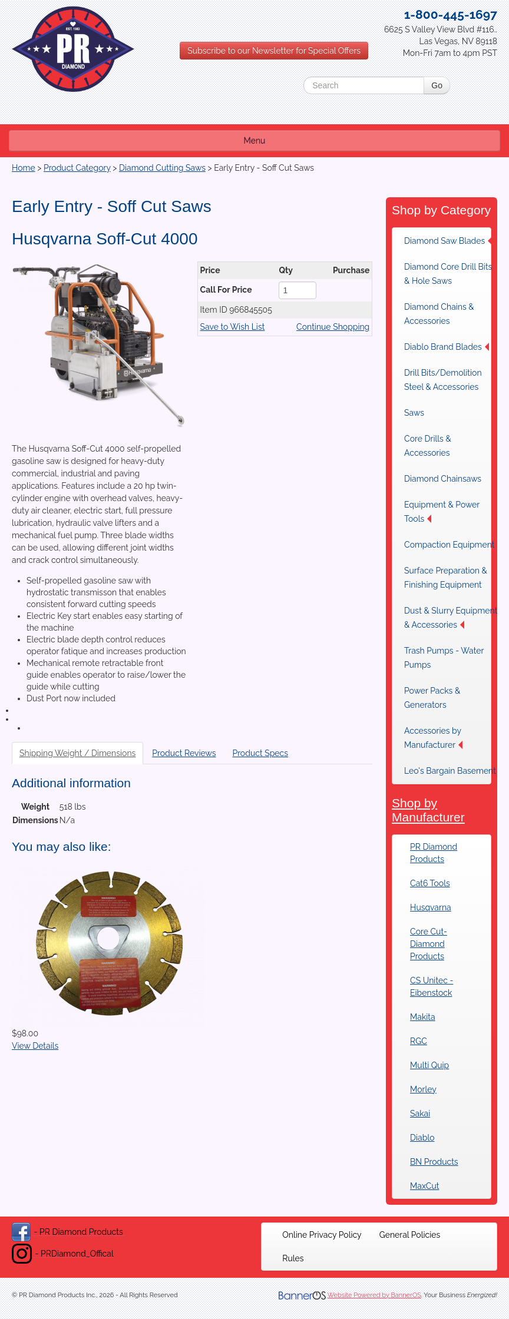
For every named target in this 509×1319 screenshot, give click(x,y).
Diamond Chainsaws (442, 478)
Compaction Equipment (449, 544)
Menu (255, 140)
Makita (422, 1017)
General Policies (410, 1235)
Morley (423, 1089)
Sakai (420, 1113)
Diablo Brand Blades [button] (446, 347)
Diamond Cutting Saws (162, 168)
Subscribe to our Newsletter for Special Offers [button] (274, 50)
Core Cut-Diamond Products (428, 944)
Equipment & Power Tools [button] (442, 511)
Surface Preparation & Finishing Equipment (445, 577)
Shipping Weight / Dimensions (77, 753)
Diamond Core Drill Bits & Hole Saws (448, 274)
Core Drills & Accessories (427, 446)
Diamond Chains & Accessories (439, 314)
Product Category (77, 168)
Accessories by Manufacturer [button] (433, 738)
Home (23, 168)
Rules (292, 1258)
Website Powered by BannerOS (374, 1295)
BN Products (434, 1161)
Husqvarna (430, 907)
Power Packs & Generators (432, 698)
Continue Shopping (332, 327)
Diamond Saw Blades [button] (448, 241)
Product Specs (260, 753)
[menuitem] (451, 241)
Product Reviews (184, 753)
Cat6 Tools (430, 883)
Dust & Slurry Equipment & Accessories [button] (450, 617)
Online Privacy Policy (321, 1235)
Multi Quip (429, 1065)
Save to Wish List (232, 327)
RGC (418, 1041)
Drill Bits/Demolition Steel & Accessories (443, 380)
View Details (35, 1045)
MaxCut (424, 1186)
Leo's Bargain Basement (450, 771)
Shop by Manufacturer (428, 810)
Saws (414, 412)
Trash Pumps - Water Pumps (444, 658)
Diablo (422, 1137)
